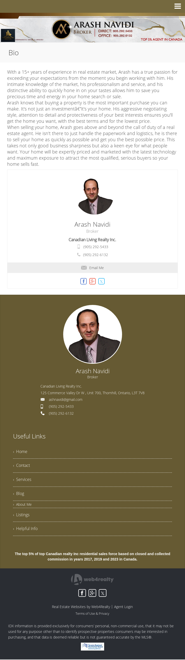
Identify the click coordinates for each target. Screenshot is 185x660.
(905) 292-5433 (95, 246)
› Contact (21, 466)
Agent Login (123, 607)
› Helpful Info (25, 529)
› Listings (21, 515)
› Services (22, 480)
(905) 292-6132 (95, 254)
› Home (20, 452)
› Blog (18, 494)
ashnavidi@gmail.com (65, 399)
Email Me (92, 267)
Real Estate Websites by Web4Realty (81, 607)
